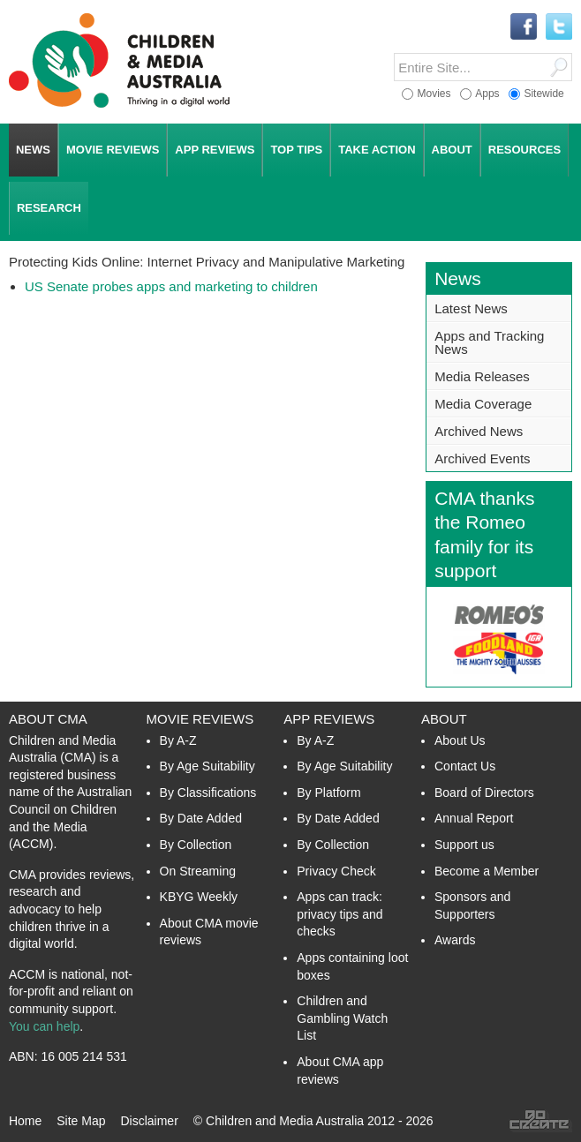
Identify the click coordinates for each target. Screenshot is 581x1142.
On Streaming (198, 871)
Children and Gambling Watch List (342, 1018)
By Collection (196, 845)
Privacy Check (336, 871)
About (444, 718)
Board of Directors (484, 792)
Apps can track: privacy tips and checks (339, 914)
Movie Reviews (200, 718)
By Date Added (201, 818)
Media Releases (482, 376)
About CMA (48, 718)
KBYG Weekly (199, 897)
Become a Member (486, 871)
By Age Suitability (207, 766)
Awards (454, 940)
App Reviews (328, 718)
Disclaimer (148, 1121)
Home (25, 1121)
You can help (44, 1026)
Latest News (471, 308)
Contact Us (464, 766)
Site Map (81, 1121)
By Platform (328, 792)
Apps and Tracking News (489, 342)
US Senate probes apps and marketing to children (171, 286)
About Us (460, 740)
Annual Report (474, 818)
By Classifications (208, 792)
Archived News (478, 431)
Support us (464, 845)
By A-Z (178, 740)
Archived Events (482, 458)
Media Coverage (483, 403)
